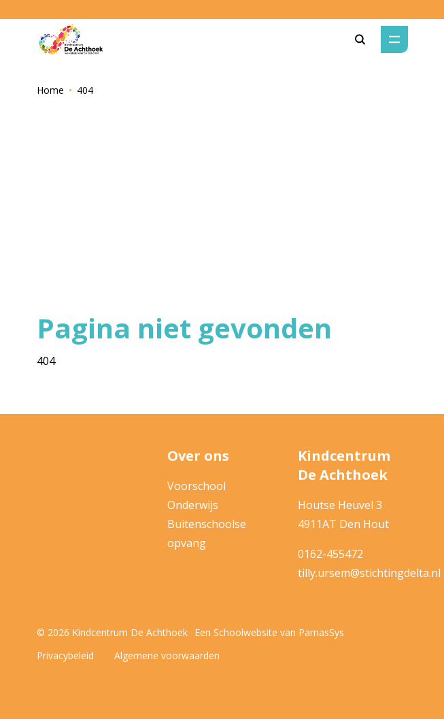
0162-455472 (330, 553)
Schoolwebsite (245, 632)
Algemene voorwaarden (167, 655)
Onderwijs (192, 504)
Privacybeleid (65, 655)
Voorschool (196, 485)
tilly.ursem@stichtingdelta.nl (369, 572)
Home (50, 90)
